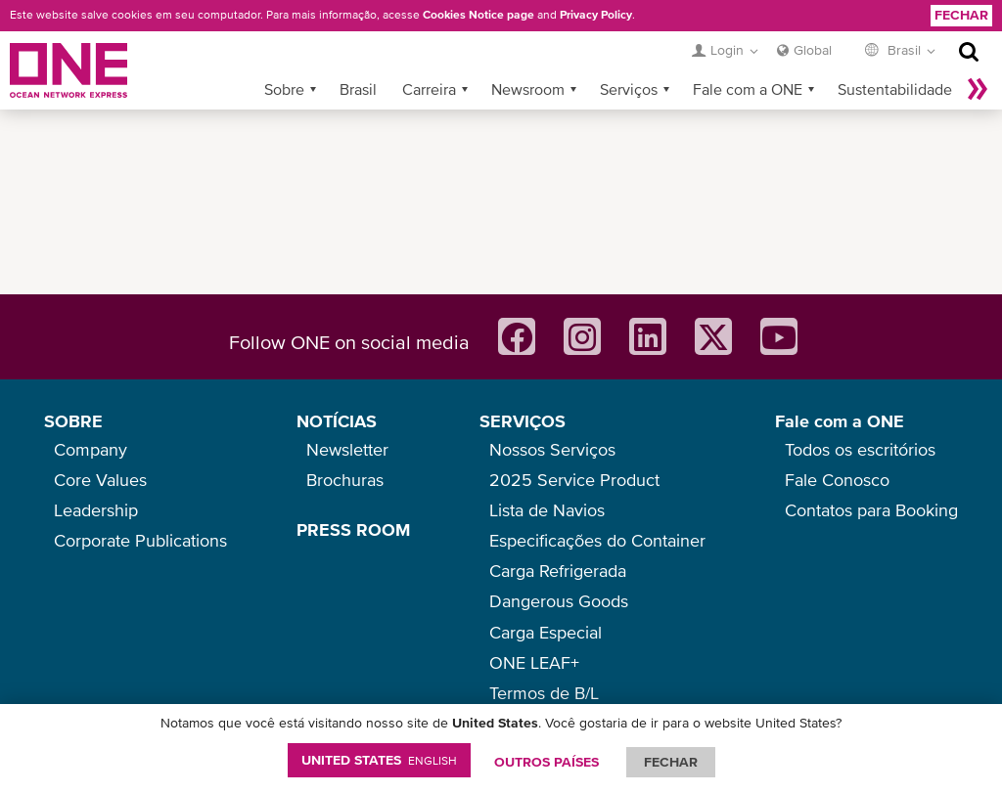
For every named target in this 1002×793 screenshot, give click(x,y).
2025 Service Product (574, 479)
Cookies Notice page (478, 15)
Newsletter (347, 449)
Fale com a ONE (747, 89)
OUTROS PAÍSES (546, 762)
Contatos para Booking (871, 510)
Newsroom (528, 89)
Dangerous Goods (558, 601)
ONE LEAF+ (534, 662)
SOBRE (73, 421)
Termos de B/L (544, 693)
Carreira (429, 89)
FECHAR (671, 762)
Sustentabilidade (895, 89)
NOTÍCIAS (336, 421)
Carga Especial (545, 632)
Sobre (284, 89)
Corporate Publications (140, 540)
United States (379, 760)
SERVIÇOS (522, 421)
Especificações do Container (597, 540)
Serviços (629, 89)
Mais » (977, 89)
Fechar (961, 14)
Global (813, 50)
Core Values (100, 479)
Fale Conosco (837, 479)
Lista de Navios (547, 510)
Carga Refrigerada (557, 570)
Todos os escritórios (860, 449)
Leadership (96, 510)
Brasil (358, 89)
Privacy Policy (596, 15)
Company (90, 449)
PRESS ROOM (353, 529)
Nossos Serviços (552, 449)
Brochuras (345, 479)
